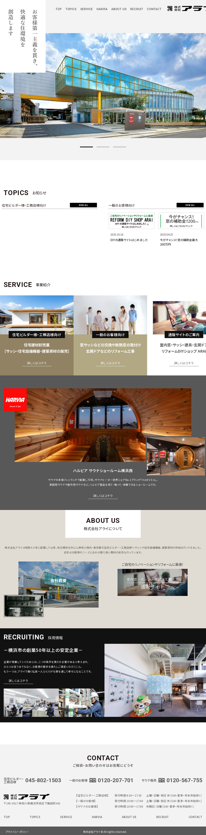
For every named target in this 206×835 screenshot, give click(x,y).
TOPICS (71, 10)
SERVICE (86, 10)
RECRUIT (136, 10)
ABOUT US (119, 10)
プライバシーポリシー (17, 832)
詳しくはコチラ (37, 363)
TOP (59, 10)
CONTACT (154, 10)
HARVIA (102, 10)
